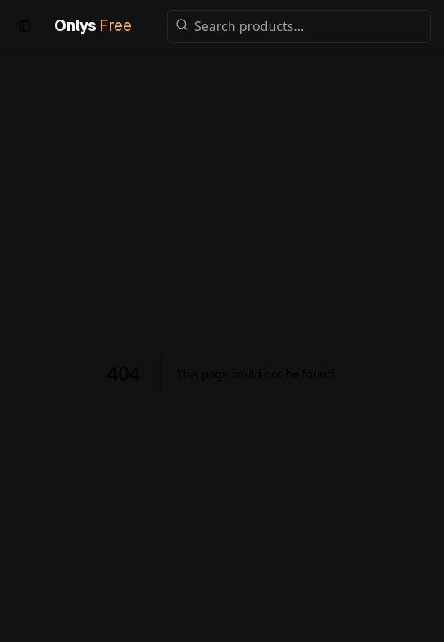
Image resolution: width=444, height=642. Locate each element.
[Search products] (299, 26)
